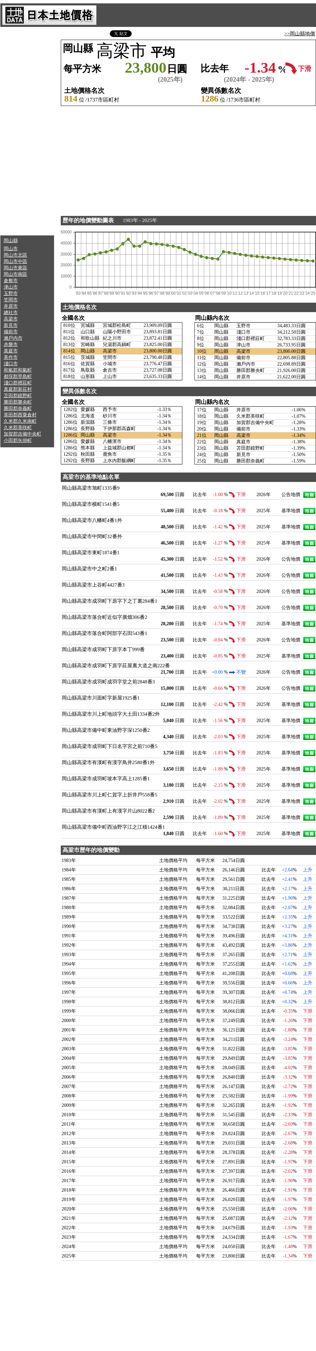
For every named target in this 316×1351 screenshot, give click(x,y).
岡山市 (11, 248)
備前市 (11, 331)
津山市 (11, 287)
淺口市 (11, 363)
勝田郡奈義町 (18, 408)
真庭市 (11, 350)
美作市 (11, 357)
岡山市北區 (15, 255)
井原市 (11, 306)
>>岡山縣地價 (299, 33)
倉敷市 (11, 280)
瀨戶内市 (13, 338)
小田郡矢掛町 (18, 440)
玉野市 (11, 293)
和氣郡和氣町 (18, 370)
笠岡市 (11, 299)
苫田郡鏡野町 (18, 395)
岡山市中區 (15, 261)
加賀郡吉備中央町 (22, 434)
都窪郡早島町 (18, 376)
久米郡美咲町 (18, 427)
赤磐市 (11, 344)
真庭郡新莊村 (18, 389)
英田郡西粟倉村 (20, 414)
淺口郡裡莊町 (18, 382)
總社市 (11, 312)
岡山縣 (11, 240)
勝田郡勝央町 (18, 402)
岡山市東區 (15, 267)
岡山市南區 (15, 274)
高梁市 (11, 319)
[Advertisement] (27, 131)
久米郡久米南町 (20, 421)
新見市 (11, 325)
